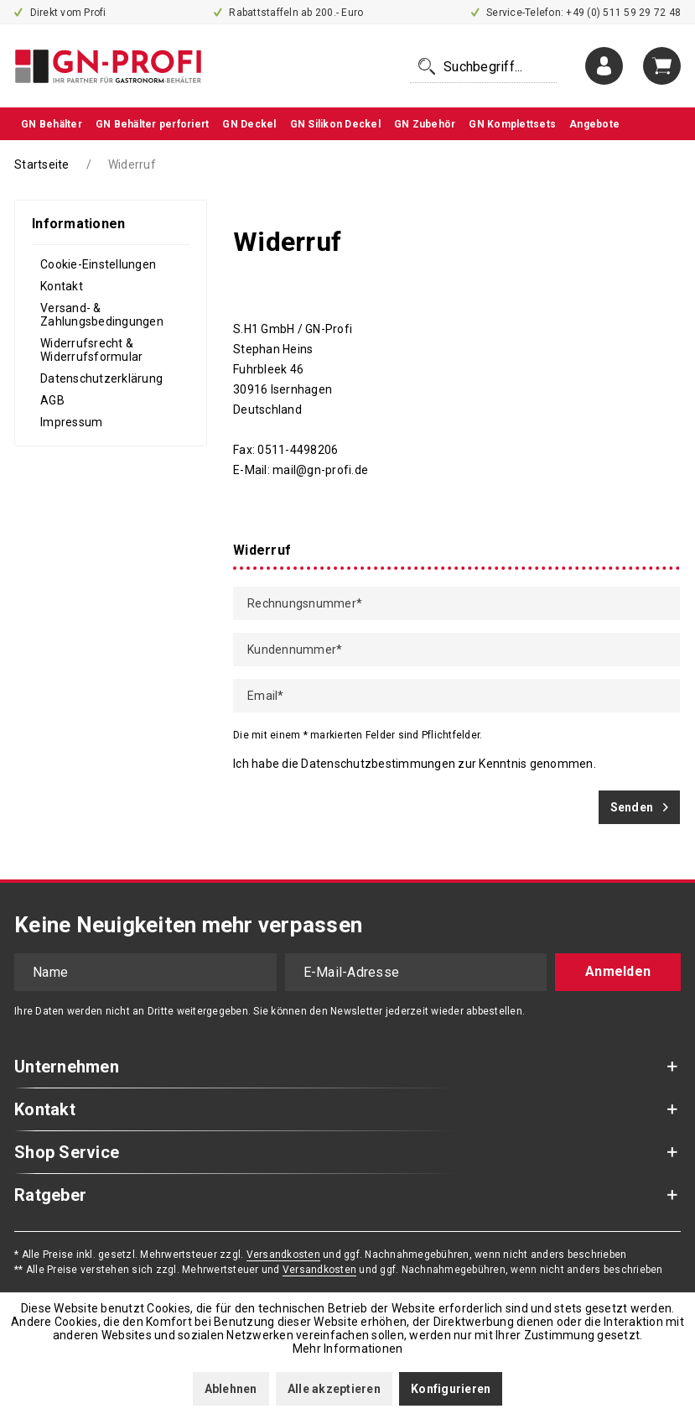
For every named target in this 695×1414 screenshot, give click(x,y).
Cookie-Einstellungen (98, 264)
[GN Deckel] (249, 123)
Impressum (71, 422)
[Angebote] (594, 123)
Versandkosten (283, 1254)
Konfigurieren (450, 1389)
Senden (639, 804)
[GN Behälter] (51, 123)
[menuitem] (483, 66)
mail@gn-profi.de (320, 470)
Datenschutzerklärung (101, 378)
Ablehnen (231, 1389)
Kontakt (61, 286)
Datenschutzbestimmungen (378, 763)
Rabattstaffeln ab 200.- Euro (289, 12)
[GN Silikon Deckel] (335, 123)
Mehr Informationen (348, 1348)
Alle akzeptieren (334, 1389)
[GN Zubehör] (425, 123)
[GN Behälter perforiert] (152, 123)
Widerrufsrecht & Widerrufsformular (91, 350)
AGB (52, 400)
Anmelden (618, 971)
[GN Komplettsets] (512, 123)
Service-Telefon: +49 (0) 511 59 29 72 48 (576, 12)
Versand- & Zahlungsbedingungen (101, 314)
